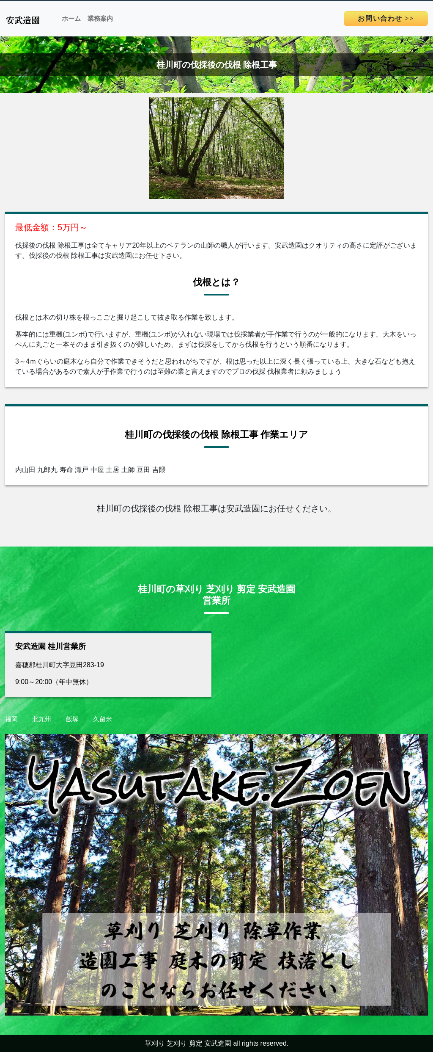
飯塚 (72, 719)
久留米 (102, 719)
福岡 (11, 719)
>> (386, 18)
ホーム (71, 18)
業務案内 (100, 18)
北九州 (41, 719)
